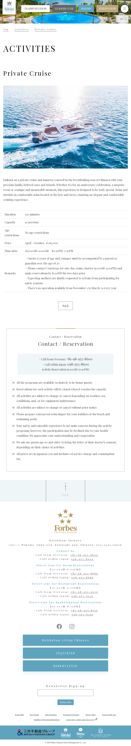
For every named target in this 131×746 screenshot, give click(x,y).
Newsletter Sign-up (65, 686)
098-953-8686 (82, 577)
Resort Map (19, 714)
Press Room (34, 714)
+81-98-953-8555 (84, 610)
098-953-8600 (78, 364)
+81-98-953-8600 (79, 359)
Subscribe (65, 702)
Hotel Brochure (51, 714)
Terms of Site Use (109, 714)
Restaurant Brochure (71, 714)
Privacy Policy (91, 714)
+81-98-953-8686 (84, 573)
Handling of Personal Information (47, 719)
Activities (21, 29)
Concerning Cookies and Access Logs (80, 719)
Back (66, 306)
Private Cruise (46, 29)
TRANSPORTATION (35, 8)
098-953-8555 (82, 614)
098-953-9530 (82, 596)
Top (6, 29)
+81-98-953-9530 (84, 591)
